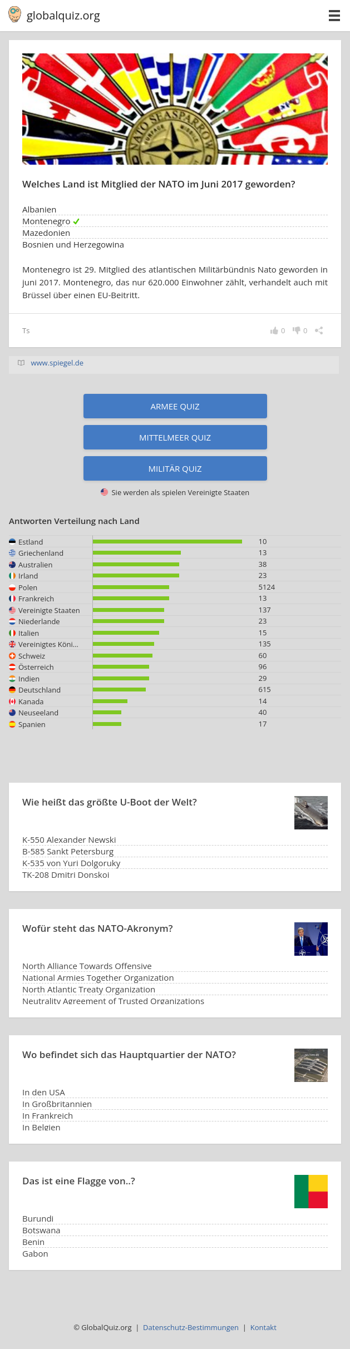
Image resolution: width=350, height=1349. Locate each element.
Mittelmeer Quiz (175, 437)
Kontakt (263, 1327)
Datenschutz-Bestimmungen (191, 1327)
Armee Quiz (174, 406)
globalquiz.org (63, 15)
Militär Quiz (175, 468)
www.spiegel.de (57, 363)
